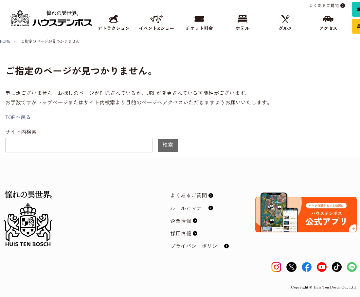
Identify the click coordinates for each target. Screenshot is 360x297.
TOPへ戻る (18, 117)
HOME (5, 41)
